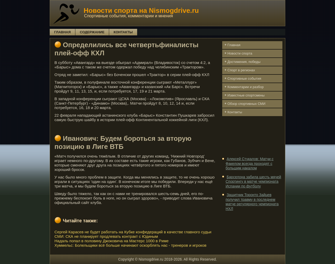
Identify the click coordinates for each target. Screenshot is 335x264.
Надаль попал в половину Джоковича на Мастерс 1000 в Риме (111, 241)
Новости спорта (239, 53)
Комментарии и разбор (245, 87)
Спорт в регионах (241, 70)
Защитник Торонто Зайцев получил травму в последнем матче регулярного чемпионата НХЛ (252, 202)
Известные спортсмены (246, 95)
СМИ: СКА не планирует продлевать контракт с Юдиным (106, 236)
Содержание (92, 32)
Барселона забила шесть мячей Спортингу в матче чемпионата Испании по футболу (253, 181)
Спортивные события (244, 78)
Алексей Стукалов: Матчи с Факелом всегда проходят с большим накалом (249, 163)
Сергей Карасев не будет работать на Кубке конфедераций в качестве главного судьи (132, 232)
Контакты (123, 32)
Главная (62, 32)
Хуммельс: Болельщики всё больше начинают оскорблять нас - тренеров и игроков (130, 245)
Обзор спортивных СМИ (246, 104)
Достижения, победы (243, 62)
